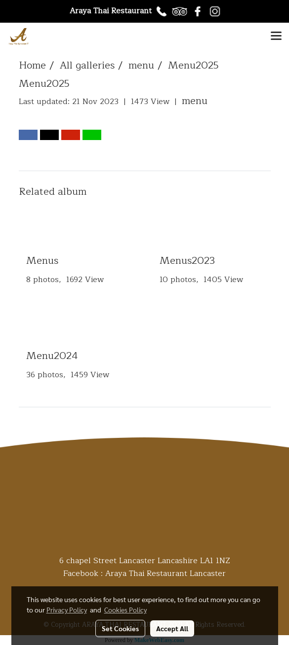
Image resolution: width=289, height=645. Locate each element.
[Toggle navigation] (276, 36)
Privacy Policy (66, 609)
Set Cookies (120, 628)
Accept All (172, 628)
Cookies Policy (125, 609)
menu (194, 101)
